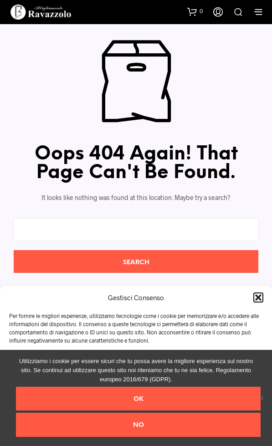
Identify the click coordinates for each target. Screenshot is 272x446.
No (138, 425)
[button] (258, 297)
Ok (138, 399)
